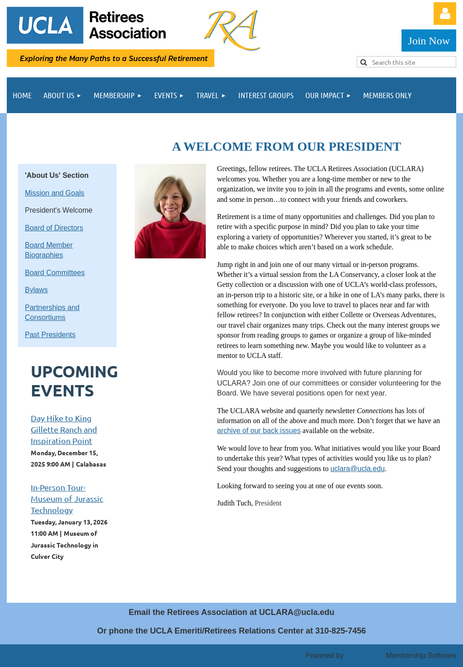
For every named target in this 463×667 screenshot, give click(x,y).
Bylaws (36, 290)
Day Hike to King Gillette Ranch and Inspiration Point (64, 429)
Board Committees (55, 272)
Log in (445, 13)
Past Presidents (50, 334)
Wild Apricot (364, 655)
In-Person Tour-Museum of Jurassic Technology (67, 498)
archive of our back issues (259, 430)
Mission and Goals (55, 193)
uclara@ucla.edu (358, 468)
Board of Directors (54, 228)
